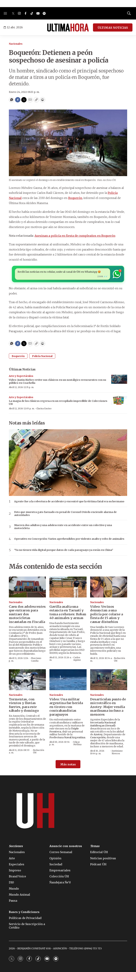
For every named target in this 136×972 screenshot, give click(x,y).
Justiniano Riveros (117, 752)
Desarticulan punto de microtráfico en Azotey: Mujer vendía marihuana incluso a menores (108, 707)
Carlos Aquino (77, 658)
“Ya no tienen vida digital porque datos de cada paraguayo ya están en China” (63, 550)
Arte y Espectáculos (21, 376)
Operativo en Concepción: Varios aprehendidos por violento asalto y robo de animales (69, 538)
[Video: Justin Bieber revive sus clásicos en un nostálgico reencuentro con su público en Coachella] (119, 379)
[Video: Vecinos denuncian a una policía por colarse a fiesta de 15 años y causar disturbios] (108, 587)
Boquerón (75, 198)
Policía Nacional (42, 356)
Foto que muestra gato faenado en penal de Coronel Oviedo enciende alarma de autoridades (65, 514)
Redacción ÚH (119, 659)
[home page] (68, 27)
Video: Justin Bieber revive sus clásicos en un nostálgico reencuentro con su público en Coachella (57, 381)
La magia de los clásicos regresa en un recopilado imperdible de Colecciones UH (58, 402)
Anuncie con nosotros (65, 846)
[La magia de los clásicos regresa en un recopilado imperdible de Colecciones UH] (119, 400)
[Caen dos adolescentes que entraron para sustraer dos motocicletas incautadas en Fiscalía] (27, 587)
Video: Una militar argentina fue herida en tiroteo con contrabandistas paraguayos (66, 707)
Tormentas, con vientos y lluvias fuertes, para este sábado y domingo (24, 705)
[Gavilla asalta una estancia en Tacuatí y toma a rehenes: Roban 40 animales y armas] (67, 587)
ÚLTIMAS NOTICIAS (113, 27)
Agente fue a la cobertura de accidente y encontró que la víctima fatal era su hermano (69, 501)
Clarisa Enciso (44, 408)
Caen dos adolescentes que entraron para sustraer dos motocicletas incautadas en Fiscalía (27, 614)
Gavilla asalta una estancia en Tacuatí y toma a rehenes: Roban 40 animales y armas (67, 612)
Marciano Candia (36, 659)
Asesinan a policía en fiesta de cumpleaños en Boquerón (75, 235)
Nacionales (15, 43)
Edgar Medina (77, 743)
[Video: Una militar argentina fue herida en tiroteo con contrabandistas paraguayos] (67, 679)
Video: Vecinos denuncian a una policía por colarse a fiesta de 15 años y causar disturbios (106, 614)
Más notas (68, 764)
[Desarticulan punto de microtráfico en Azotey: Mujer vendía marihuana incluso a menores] (108, 679)
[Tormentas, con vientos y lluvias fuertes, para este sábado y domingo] (27, 679)
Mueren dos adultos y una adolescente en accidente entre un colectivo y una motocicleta (63, 527)
